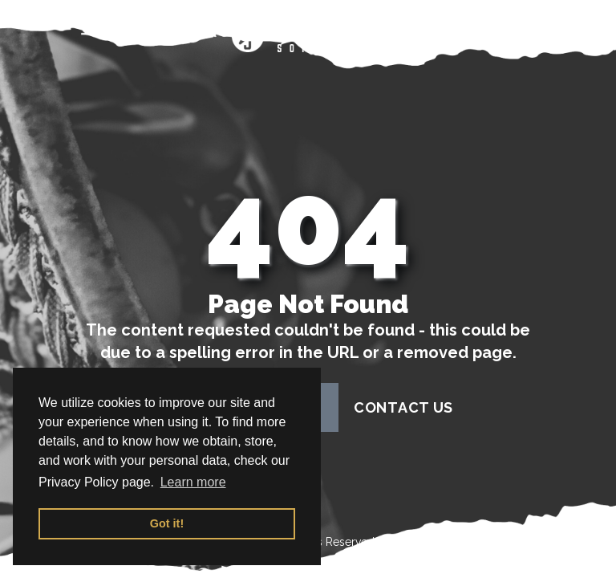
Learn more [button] (193, 482)
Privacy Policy (508, 541)
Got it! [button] (167, 523)
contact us (403, 407)
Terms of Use (412, 541)
